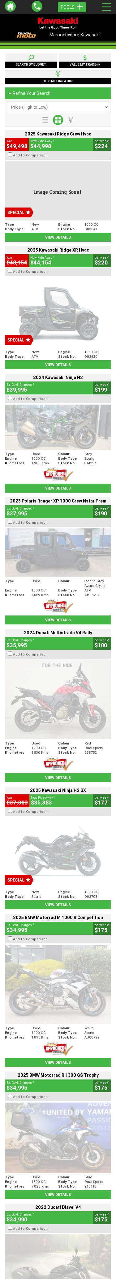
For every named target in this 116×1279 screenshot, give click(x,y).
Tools (72, 7)
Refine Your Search (29, 93)
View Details (58, 237)
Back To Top (58, 1118)
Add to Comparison (30, 155)
